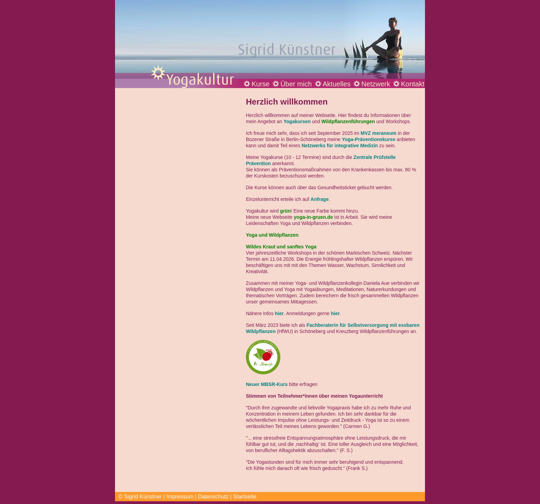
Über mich (296, 84)
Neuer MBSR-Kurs (267, 384)
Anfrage (320, 199)
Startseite (245, 497)
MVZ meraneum (378, 133)
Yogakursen (297, 121)
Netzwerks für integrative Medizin (340, 145)
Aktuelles (337, 84)
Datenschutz (213, 497)
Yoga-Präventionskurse (368, 139)
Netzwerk (375, 84)
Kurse (260, 84)
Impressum (180, 497)
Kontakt (412, 84)
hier (279, 313)
